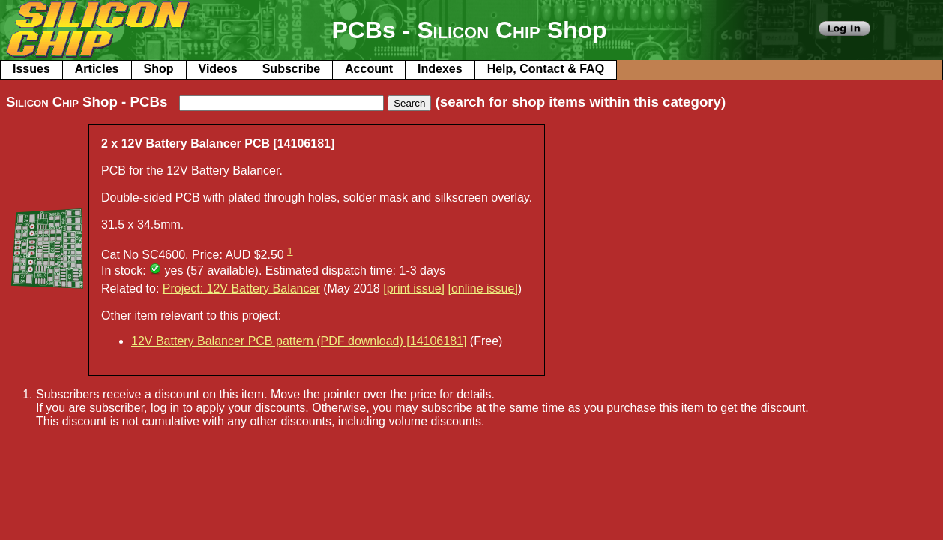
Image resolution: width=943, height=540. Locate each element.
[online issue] (482, 288)
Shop (159, 68)
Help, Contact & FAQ (545, 68)
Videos (218, 68)
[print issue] (414, 288)
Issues (31, 68)
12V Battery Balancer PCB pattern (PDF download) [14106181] (298, 340)
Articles (97, 68)
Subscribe (291, 68)
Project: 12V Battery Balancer (241, 288)
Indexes (440, 68)
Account (369, 68)
